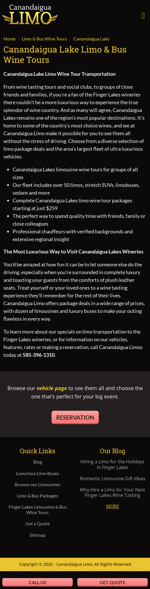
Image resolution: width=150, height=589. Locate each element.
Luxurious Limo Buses (37, 473)
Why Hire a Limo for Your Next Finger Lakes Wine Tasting (112, 492)
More (112, 506)
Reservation (75, 417)
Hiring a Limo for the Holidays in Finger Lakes (112, 464)
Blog (37, 461)
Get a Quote (37, 523)
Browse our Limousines (37, 484)
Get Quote (112, 582)
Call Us (37, 582)
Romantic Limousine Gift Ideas (112, 478)
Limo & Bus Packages (37, 495)
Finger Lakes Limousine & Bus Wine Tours (38, 509)
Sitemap (37, 535)
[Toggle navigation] (143, 14)
